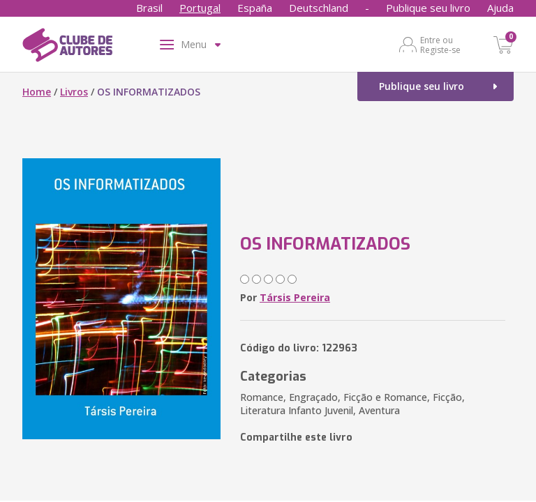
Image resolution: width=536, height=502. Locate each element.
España (254, 8)
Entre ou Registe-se (440, 44)
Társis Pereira (295, 297)
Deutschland (318, 8)
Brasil (149, 8)
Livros (74, 91)
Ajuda (500, 8)
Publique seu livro (428, 8)
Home (36, 91)
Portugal (200, 8)
